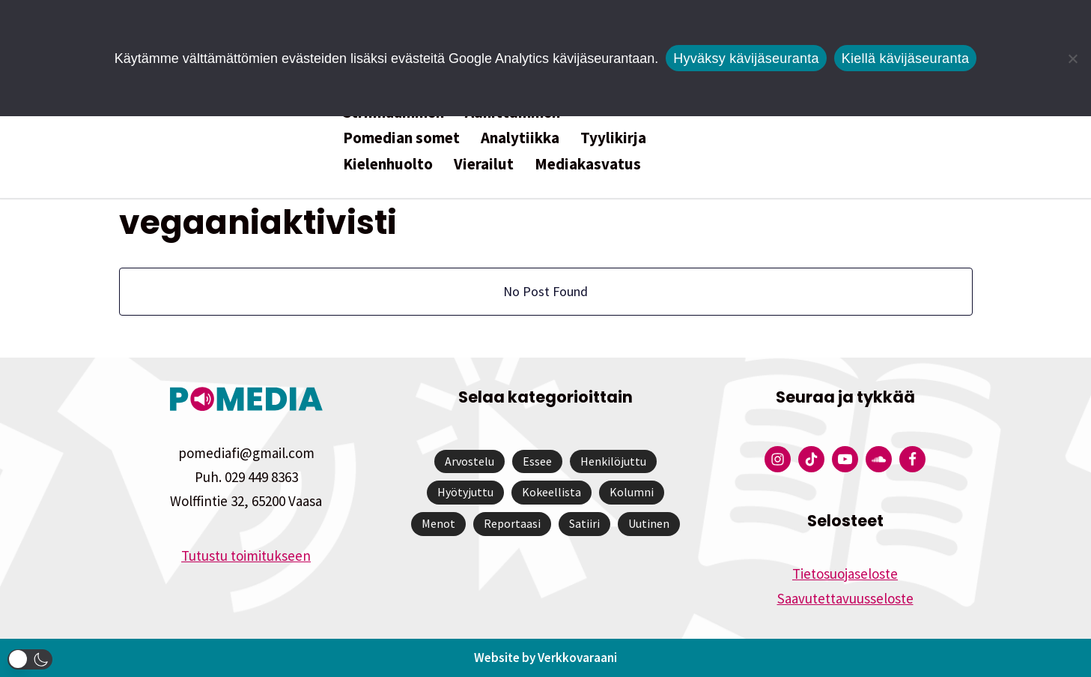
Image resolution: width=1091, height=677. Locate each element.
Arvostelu (469, 461)
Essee (537, 461)
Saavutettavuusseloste (845, 598)
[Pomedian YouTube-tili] (845, 459)
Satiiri (584, 523)
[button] (29, 659)
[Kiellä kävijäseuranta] (1072, 58)
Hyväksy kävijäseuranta (746, 58)
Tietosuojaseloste (845, 574)
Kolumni (632, 491)
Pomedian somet (401, 137)
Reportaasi (512, 523)
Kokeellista (551, 491)
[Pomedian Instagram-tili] (778, 459)
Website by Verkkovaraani (545, 657)
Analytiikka (520, 137)
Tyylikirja (613, 137)
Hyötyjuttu (465, 491)
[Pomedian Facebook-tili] (912, 459)
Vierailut (484, 164)
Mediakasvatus (588, 164)
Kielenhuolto (388, 164)
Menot (438, 523)
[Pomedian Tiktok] (811, 459)
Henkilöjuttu (613, 461)
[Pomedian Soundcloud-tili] (879, 459)
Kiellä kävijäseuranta (905, 58)
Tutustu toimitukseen (246, 556)
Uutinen (648, 523)
